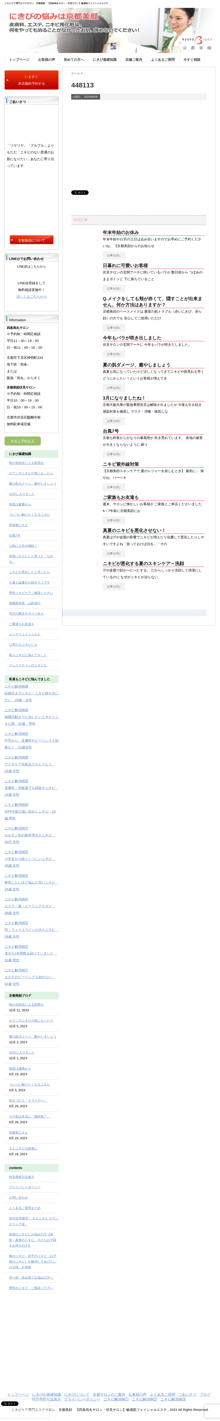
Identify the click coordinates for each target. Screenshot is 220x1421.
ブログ (205, 1394)
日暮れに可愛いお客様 (125, 265)
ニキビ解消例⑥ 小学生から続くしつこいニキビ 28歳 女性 (30, 858)
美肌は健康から (20, 504)
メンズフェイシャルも (25, 634)
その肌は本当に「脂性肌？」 (29, 1116)
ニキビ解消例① (116, 1399)
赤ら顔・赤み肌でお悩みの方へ (31, 1277)
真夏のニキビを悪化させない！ (134, 530)
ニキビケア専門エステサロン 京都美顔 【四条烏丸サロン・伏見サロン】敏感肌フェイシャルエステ (56, 3)
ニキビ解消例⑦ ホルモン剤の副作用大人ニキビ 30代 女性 (30, 835)
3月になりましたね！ (124, 398)
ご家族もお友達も (121, 497)
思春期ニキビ (18, 525)
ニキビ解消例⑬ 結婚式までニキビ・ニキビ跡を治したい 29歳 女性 (32, 693)
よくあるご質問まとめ (25, 1208)
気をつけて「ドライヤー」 (28, 1100)
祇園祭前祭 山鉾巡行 (25, 603)
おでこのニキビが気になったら (31, 473)
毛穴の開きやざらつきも (26, 613)
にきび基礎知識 (105, 59)
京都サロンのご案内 (109, 1394)
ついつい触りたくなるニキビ (29, 514)
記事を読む (114, 255)
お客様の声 (46, 59)
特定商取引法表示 (21, 1177)
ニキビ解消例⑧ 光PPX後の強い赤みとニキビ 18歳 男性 (30, 811)
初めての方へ (74, 59)
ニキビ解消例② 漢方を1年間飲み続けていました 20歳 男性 (31, 953)
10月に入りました (22, 494)
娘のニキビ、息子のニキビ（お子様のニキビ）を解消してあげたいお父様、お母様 (32, 1261)
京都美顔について (31, 240)
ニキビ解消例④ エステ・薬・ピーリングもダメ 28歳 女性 (30, 906)
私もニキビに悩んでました (28, 655)
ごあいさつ (187, 1394)
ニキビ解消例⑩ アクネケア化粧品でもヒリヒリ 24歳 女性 (30, 764)
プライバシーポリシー (25, 1187)
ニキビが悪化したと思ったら (29, 572)
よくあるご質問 (163, 59)
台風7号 (111, 431)
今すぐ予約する (22, 441)
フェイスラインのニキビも (28, 665)
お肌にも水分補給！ (23, 546)
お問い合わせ (18, 1197)
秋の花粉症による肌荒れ (26, 463)
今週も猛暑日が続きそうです (29, 582)
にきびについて (76, 1394)
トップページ (19, 59)
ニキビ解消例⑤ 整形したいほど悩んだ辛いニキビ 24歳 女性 (32, 882)
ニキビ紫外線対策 (121, 464)
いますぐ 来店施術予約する (31, 80)
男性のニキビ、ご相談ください (31, 1288)
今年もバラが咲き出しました (132, 337)
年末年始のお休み (121, 232)
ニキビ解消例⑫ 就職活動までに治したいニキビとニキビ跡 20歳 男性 (32, 716)
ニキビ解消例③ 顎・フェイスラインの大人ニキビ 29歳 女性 (32, 929)
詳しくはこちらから (31, 296)
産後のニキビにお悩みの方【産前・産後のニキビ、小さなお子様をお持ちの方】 (32, 1239)
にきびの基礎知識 (46, 1394)
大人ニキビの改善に (23, 1148)
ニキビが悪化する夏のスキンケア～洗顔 (143, 563)
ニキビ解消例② (144, 1399)
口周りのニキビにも (23, 644)
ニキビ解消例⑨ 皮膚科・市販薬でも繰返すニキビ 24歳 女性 (32, 787)
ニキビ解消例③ (173, 1399)
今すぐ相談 (191, 59)
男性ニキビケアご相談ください (31, 593)
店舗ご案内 (133, 59)
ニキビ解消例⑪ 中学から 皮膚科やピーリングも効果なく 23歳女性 (32, 740)
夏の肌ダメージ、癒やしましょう (136, 364)
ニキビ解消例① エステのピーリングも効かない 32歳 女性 (30, 977)
